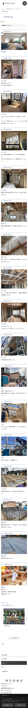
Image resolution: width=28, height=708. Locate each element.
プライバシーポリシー (15, 700)
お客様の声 (5, 671)
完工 (3, 667)
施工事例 (4, 659)
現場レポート (5, 663)
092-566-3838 (7, 690)
